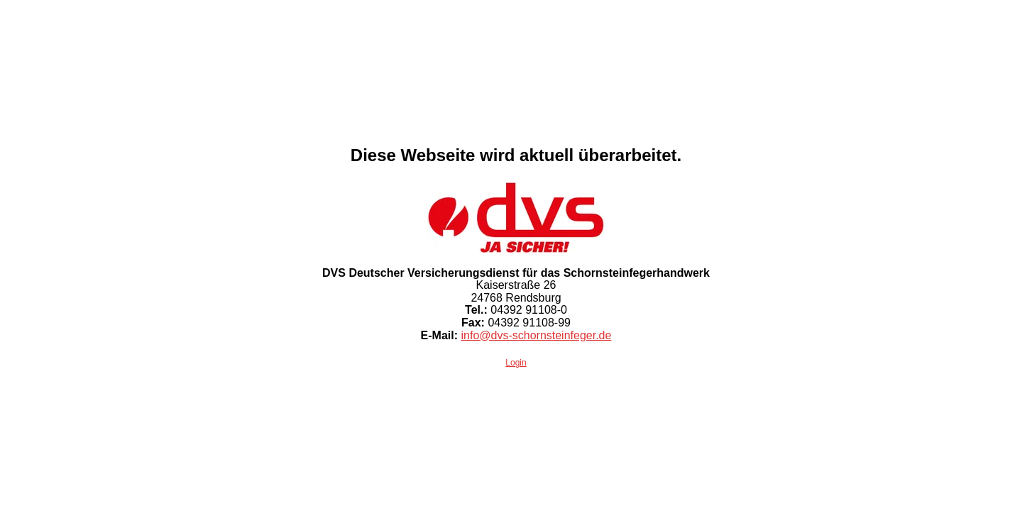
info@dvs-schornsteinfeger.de (536, 335)
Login (515, 363)
